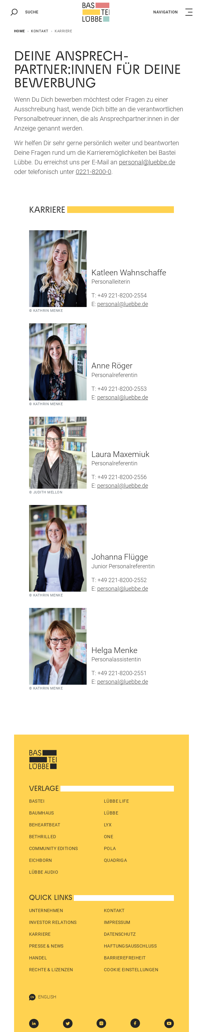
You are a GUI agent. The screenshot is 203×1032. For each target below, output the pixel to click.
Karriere (40, 934)
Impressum (117, 922)
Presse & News (46, 946)
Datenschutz (120, 934)
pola (110, 848)
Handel (38, 957)
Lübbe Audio (43, 872)
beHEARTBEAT (44, 824)
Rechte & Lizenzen (51, 969)
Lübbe (111, 812)
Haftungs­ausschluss (130, 946)
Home (19, 31)
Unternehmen (46, 910)
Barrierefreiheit (124, 957)
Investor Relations (53, 922)
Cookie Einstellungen (131, 969)
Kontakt (40, 31)
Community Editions (53, 848)
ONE (108, 836)
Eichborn (40, 860)
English (42, 997)
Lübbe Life (116, 801)
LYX (108, 824)
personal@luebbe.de (122, 304)
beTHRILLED (42, 836)
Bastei (36, 801)
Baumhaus (41, 812)
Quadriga (115, 860)
